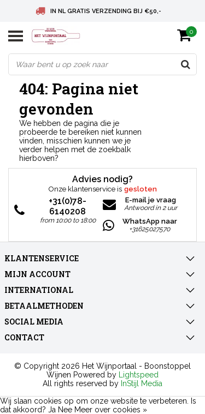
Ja (52, 409)
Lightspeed (139, 374)
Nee (65, 409)
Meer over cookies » (110, 409)
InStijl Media (141, 383)
